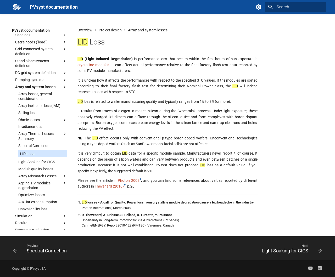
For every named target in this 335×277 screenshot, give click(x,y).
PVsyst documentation (31, 30)
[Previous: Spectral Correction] (41, 249)
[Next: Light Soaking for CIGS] (290, 249)
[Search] (295, 7)
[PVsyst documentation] (17, 7)
